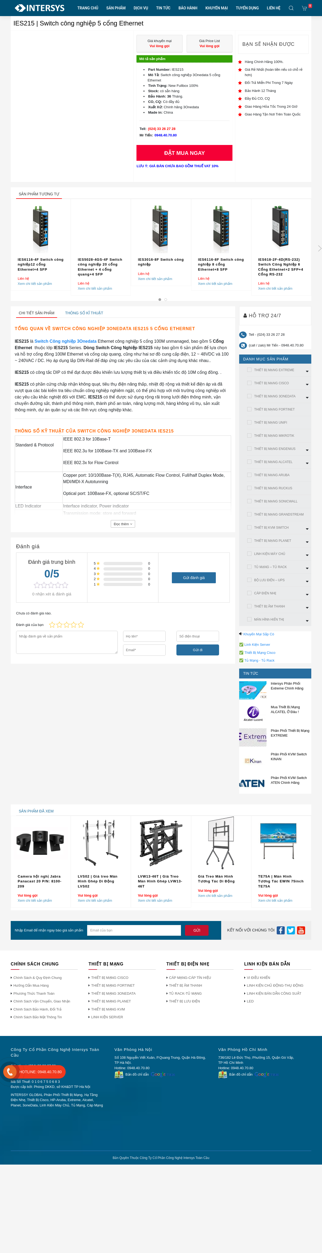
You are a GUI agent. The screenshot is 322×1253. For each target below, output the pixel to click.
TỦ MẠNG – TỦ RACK (270, 567)
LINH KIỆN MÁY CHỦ (269, 554)
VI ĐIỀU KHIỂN (258, 978)
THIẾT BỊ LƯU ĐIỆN (184, 1001)
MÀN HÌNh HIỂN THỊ (269, 619)
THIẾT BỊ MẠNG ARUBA (272, 475)
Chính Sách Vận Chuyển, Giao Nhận (41, 1001)
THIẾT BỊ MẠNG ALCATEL (273, 462)
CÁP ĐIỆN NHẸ (265, 593)
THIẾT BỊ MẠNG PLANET (272, 541)
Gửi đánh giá (194, 577)
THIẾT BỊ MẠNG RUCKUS (273, 488)
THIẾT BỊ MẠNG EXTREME (274, 370)
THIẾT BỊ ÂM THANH (269, 606)
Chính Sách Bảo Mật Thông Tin (37, 1017)
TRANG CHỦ (87, 8)
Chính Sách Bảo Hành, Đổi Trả (37, 1009)
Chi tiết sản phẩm (36, 313)
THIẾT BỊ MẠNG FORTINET (274, 409)
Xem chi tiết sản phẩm (35, 284)
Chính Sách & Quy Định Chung (37, 978)
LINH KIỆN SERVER (107, 1017)
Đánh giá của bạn (29, 625)
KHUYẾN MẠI (216, 8)
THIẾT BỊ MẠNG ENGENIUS (274, 449)
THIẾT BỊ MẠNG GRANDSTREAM (279, 514)
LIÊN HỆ (273, 8)
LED (250, 1001)
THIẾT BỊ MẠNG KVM (108, 1009)
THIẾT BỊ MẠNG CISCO (271, 383)
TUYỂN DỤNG (247, 8)
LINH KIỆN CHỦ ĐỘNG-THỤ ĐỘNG (275, 985)
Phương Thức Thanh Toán (33, 993)
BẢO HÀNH (188, 8)
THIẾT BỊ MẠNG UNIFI (270, 422)
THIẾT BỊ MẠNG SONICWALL (276, 501)
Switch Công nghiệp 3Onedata (66, 341)
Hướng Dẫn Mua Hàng (31, 985)
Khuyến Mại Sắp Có (258, 634)
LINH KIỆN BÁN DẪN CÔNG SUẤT (274, 993)
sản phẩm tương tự (39, 194)
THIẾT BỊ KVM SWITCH (271, 527)
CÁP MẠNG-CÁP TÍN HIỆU (190, 978)
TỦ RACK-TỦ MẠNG (185, 993)
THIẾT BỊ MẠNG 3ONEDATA (274, 396)
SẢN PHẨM (116, 8)
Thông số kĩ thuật (84, 313)
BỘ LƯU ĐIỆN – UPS (269, 580)
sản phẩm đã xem (36, 811)
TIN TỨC (163, 8)
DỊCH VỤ (141, 8)
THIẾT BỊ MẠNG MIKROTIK (274, 436)
